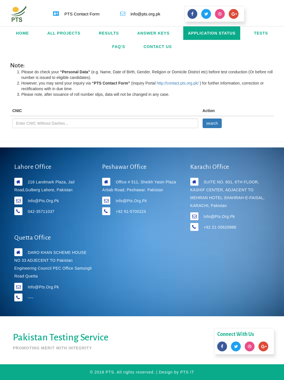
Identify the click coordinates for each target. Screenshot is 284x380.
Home (22, 33)
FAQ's (118, 46)
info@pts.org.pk (43, 201)
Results (109, 33)
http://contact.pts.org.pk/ (178, 83)
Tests (261, 33)
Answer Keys (153, 33)
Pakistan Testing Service (60, 337)
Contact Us (158, 46)
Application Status (212, 33)
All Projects (63, 33)
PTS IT (187, 372)
